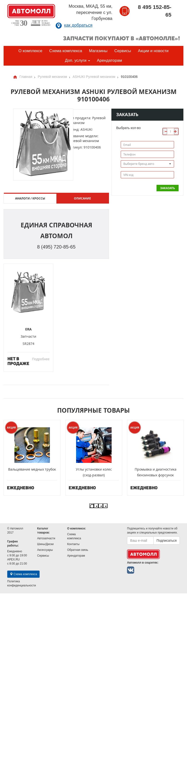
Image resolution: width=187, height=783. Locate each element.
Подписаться (167, 540)
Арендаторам (109, 60)
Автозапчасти (46, 538)
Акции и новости (153, 51)
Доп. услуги (77, 60)
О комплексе (30, 51)
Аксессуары (45, 550)
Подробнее (41, 359)
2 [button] (96, 505)
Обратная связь (77, 550)
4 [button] (105, 505)
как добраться (78, 25)
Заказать (167, 188)
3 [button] (100, 505)
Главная (25, 77)
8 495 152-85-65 (154, 11)
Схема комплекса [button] (23, 574)
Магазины (98, 51)
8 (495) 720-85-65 (56, 246)
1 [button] (91, 505)
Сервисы (122, 51)
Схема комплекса (65, 51)
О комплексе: (76, 528)
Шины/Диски (45, 544)
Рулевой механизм (52, 77)
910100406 (129, 77)
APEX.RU (13, 559)
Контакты (73, 544)
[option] (32, 458)
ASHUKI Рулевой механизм (93, 77)
